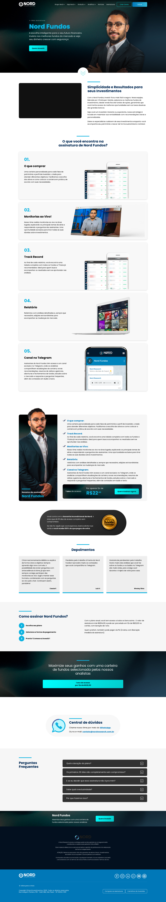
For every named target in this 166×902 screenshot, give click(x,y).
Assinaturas (110, 4)
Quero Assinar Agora (126, 491)
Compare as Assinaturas (114, 891)
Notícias (101, 4)
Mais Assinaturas (38, 20)
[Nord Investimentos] (27, 4)
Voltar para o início (27, 886)
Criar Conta (124, 4)
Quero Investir (38, 48)
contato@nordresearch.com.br (98, 731)
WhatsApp (105, 727)
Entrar (140, 4)
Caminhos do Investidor (136, 891)
